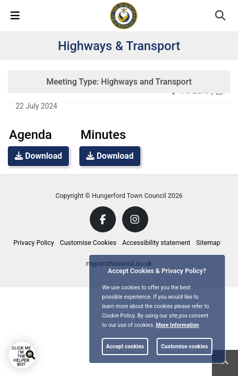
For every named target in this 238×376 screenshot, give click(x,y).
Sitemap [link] (208, 242)
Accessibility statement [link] (156, 242)
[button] (221, 17)
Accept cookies (125, 346)
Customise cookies (184, 346)
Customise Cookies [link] (88, 242)
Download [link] (38, 156)
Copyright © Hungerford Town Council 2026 (119, 195)
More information (177, 325)
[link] (123, 15)
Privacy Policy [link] (34, 242)
